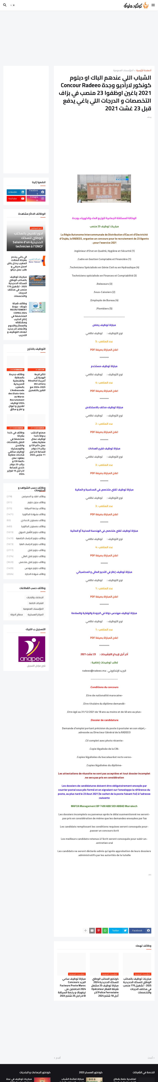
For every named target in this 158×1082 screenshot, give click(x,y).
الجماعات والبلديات (35, 597)
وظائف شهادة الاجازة (26, 574)
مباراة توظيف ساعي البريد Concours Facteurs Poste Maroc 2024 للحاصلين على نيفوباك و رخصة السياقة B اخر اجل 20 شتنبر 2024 (72, 987)
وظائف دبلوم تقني (26, 550)
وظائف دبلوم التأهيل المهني (26, 532)
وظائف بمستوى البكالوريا (26, 526)
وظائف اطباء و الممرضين (26, 497)
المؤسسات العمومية (123, 70)
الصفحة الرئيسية (143, 70)
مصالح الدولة (16, 614)
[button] (153, 5)
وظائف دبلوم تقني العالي (26, 556)
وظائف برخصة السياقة (26, 508)
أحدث (150, 1058)
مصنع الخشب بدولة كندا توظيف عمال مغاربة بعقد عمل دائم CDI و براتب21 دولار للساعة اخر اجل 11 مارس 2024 (37, 443)
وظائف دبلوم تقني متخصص (26, 562)
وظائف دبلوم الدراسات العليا (26, 544)
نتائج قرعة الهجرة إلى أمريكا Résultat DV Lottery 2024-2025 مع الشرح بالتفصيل (36, 382)
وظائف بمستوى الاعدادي (26, 520)
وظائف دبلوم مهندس (26, 568)
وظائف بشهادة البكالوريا (26, 514)
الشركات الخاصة (36, 603)
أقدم (58, 1058)
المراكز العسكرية (35, 614)
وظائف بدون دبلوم (26, 502)
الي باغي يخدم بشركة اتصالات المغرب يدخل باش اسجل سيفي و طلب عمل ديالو (17, 263)
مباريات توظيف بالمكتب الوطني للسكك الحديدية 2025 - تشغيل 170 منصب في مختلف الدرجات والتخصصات (137, 985)
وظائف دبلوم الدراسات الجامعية (26, 538)
